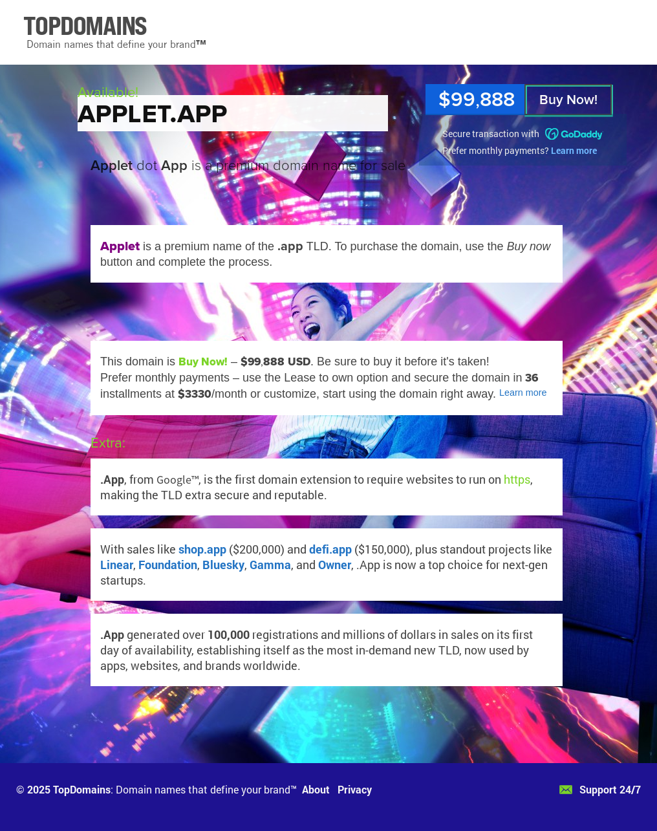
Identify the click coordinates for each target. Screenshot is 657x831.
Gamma (270, 564)
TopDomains (82, 789)
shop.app (202, 549)
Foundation (167, 564)
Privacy (355, 789)
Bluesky (223, 564)
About (316, 789)
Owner (334, 564)
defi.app (330, 549)
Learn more (574, 150)
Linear (116, 564)
